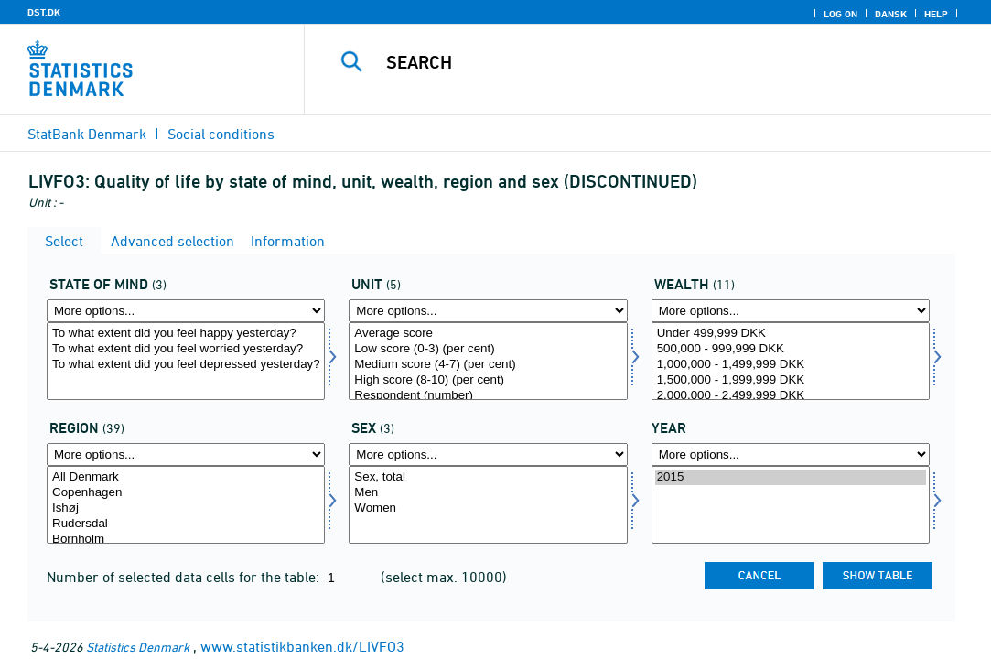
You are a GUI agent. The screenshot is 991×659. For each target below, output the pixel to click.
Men (487, 493)
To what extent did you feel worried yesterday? (185, 349)
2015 (790, 477)
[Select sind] (186, 361)
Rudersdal (185, 524)
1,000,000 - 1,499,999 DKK (790, 365)
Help (936, 13)
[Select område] (186, 505)
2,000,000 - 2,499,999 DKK (790, 396)
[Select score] (488, 361)
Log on (840, 13)
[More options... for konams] (488, 454)
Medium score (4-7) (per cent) (487, 365)
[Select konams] (488, 505)
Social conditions (221, 133)
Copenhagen (185, 493)
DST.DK (43, 11)
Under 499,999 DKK (790, 333)
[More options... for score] (488, 310)
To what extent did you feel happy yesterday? (185, 333)
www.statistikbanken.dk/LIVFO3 (302, 646)
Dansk (891, 13)
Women (487, 508)
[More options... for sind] (186, 310)
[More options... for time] (791, 454)
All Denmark (185, 477)
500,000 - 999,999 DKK (790, 349)
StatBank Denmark (86, 133)
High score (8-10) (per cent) (487, 380)
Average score (487, 333)
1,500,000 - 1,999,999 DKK (790, 380)
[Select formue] (791, 361)
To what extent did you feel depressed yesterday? (185, 365)
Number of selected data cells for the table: (185, 576)
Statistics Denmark (137, 646)
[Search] (650, 62)
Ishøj (185, 508)
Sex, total (487, 477)
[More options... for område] (186, 454)
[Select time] (791, 505)
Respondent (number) (487, 396)
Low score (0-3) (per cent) (487, 349)
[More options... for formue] (791, 310)
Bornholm (185, 539)
